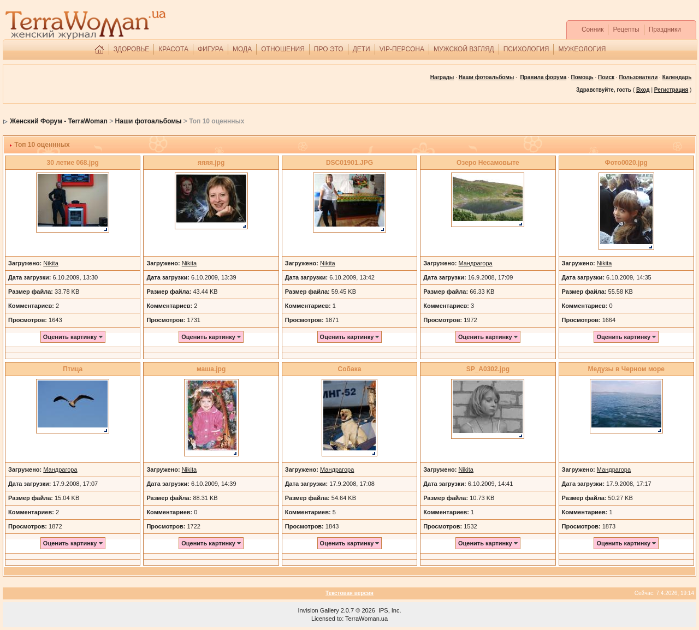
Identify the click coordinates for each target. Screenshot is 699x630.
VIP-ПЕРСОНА (402, 49)
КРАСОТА (173, 49)
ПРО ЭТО (328, 49)
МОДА (242, 49)
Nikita (50, 263)
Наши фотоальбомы (148, 121)
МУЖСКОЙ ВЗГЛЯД (464, 49)
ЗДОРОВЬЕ (132, 49)
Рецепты (626, 29)
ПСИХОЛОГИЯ (526, 49)
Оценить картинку (73, 337)
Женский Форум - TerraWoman (59, 121)
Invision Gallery (318, 610)
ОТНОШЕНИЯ (283, 49)
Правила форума (543, 77)
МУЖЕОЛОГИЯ (582, 49)
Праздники (665, 29)
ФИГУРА (210, 49)
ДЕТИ (361, 49)
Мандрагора (475, 263)
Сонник (593, 29)
